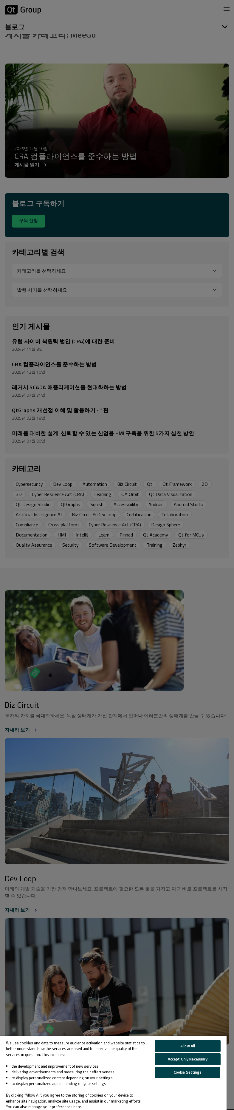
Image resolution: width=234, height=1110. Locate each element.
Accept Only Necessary (188, 1059)
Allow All (187, 1046)
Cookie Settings (188, 1072)
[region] (113, 1073)
